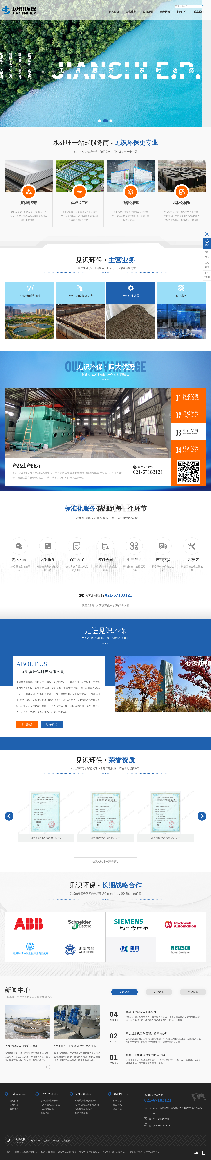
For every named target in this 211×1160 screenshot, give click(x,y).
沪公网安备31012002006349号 (144, 1152)
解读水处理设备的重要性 (141, 1011)
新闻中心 (182, 11)
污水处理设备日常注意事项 (21, 1045)
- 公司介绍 (13, 1100)
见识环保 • (105, 260)
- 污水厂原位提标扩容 (49, 1105)
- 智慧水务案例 (80, 1113)
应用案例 (148, 11)
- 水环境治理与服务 (48, 1100)
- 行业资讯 (116, 1105)
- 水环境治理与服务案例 (84, 1100)
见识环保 (35, 1140)
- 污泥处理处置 (46, 1109)
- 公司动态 (116, 1100)
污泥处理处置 (130, 295)
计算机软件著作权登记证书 (46, 838)
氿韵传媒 (66, 1140)
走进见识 (165, 11)
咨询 (207, 242)
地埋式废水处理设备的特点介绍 (145, 1055)
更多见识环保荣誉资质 (105, 861)
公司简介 (27, 724)
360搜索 (56, 1140)
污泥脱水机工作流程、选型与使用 (147, 1033)
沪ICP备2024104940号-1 (114, 1152)
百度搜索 (46, 1140)
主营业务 (131, 11)
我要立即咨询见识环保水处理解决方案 (105, 605)
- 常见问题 (116, 1109)
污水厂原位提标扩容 (80, 295)
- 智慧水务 (43, 1113)
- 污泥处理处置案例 (82, 1109)
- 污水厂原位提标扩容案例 (85, 1105)
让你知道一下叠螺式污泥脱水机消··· (76, 1045)
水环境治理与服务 (30, 295)
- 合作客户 (13, 1109)
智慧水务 (181, 295)
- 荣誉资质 (13, 1105)
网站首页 (114, 11)
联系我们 (199, 11)
